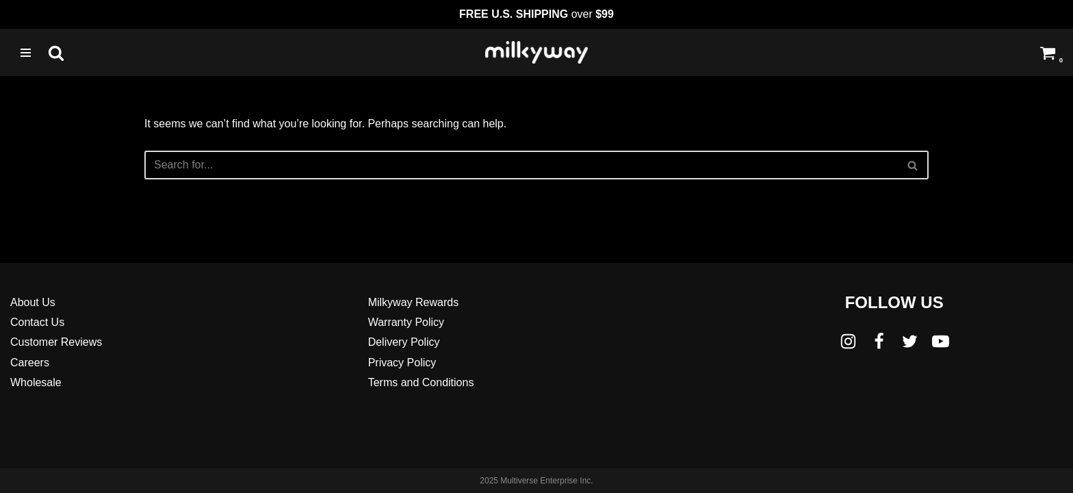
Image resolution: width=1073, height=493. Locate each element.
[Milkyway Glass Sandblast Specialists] (536, 52)
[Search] (56, 53)
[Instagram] (848, 341)
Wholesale (36, 382)
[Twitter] (910, 341)
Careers (29, 362)
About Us (32, 302)
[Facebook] (879, 341)
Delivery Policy (404, 342)
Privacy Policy (402, 362)
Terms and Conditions (421, 382)
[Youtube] (941, 341)
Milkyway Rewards (413, 302)
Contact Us (37, 322)
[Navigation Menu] (25, 53)
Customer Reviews (56, 342)
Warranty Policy (406, 322)
